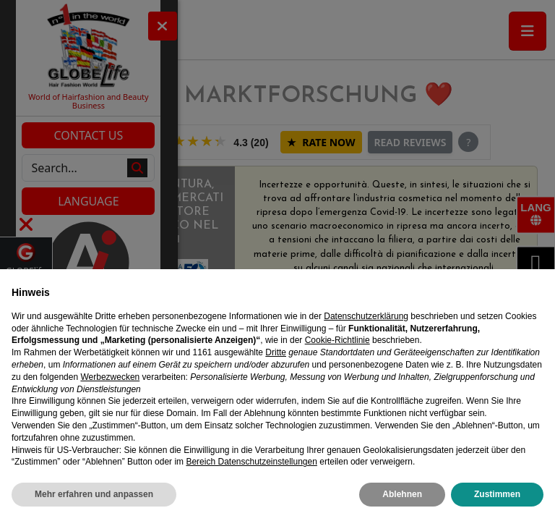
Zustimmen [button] (497, 494)
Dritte (275, 352)
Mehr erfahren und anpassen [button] (94, 494)
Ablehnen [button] (402, 494)
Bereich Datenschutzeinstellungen (251, 462)
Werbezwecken (109, 377)
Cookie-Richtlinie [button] (337, 340)
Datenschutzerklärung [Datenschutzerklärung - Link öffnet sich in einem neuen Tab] (366, 316)
